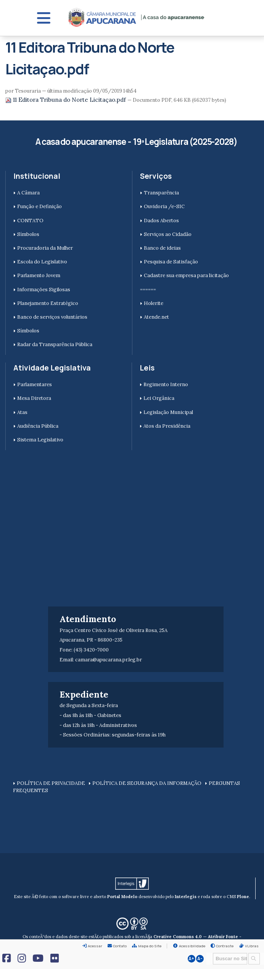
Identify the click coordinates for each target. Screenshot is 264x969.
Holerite (153, 303)
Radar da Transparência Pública (54, 344)
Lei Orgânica (158, 398)
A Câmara (28, 192)
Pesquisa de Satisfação (171, 261)
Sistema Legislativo (40, 439)
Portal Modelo (122, 896)
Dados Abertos (161, 220)
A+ (191, 959)
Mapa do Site (149, 945)
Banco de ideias (162, 248)
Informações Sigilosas (43, 289)
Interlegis (185, 896)
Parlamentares (34, 384)
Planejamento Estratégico (47, 303)
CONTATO (30, 220)
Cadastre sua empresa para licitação (186, 275)
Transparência (161, 192)
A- (200, 959)
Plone (243, 896)
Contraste (224, 945)
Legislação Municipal (168, 412)
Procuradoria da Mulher (45, 248)
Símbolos (28, 234)
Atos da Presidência (166, 426)
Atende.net (156, 317)
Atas (22, 412)
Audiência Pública (37, 426)
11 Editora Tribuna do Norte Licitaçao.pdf (66, 99)
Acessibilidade (192, 945)
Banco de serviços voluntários (52, 317)
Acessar (95, 945)
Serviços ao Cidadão (168, 234)
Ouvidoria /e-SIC (164, 206)
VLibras (252, 945)
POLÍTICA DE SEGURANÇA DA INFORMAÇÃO (146, 783)
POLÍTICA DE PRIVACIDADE (51, 783)
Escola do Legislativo (42, 261)
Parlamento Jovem (38, 275)
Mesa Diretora (34, 398)
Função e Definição (39, 206)
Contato (120, 945)
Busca (210, 952)
